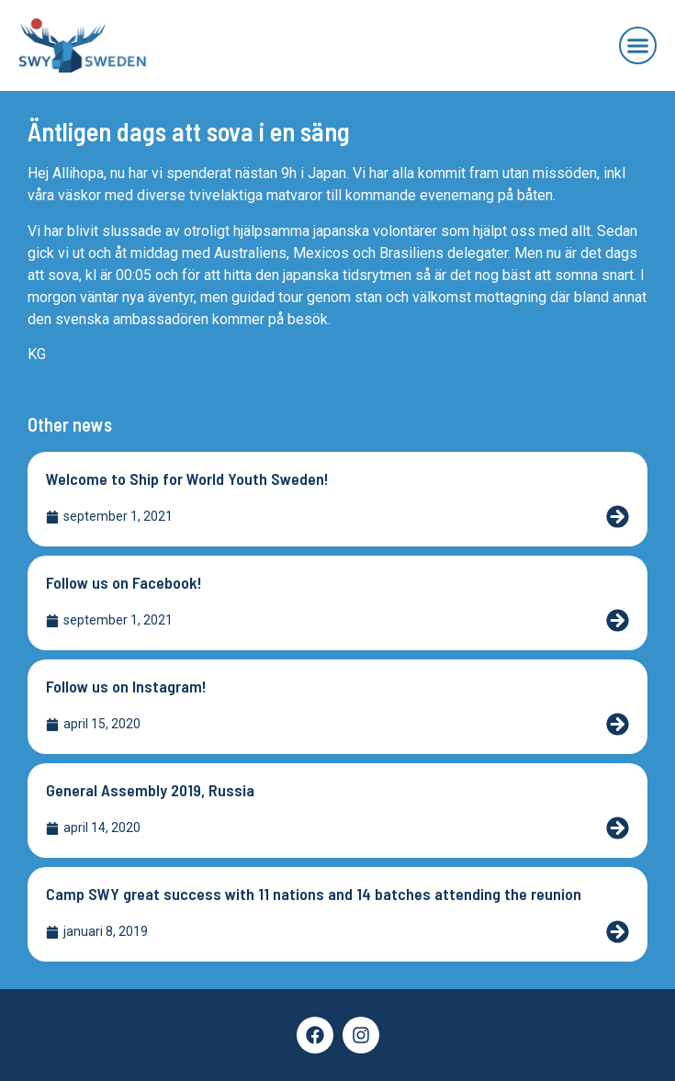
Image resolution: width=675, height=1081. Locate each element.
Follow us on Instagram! (126, 686)
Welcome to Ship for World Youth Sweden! (187, 478)
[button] (638, 46)
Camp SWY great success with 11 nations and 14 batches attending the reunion (313, 894)
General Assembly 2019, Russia (150, 790)
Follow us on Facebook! (124, 582)
